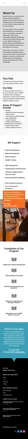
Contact (5, 383)
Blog (4, 392)
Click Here (20, 352)
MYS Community (7, 390)
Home (4, 377)
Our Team (20, 234)
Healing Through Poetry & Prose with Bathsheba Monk (11, 416)
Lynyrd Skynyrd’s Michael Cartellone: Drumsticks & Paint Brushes (11, 409)
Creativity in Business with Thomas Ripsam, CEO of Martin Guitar (13, 402)
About (4, 379)
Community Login (7, 395)
